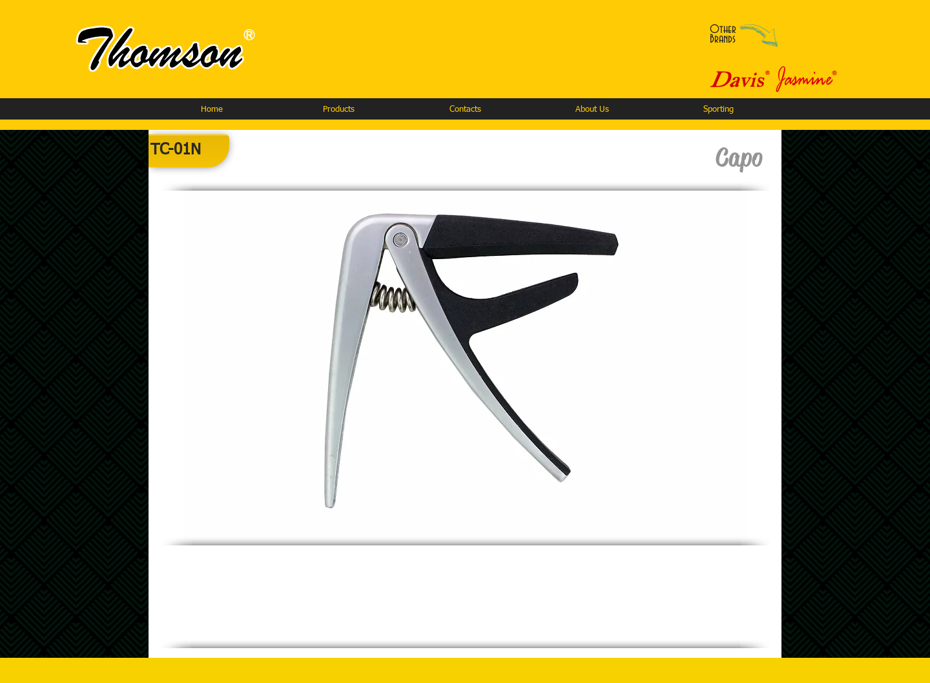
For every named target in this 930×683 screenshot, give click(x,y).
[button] (338, 109)
